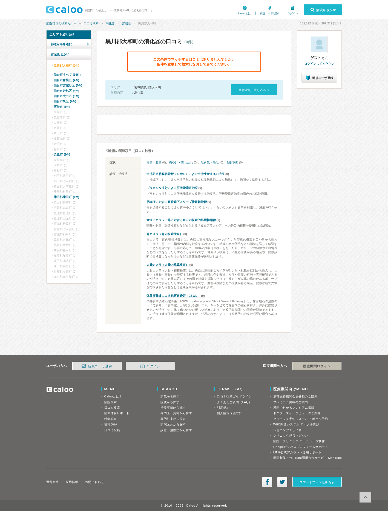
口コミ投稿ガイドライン (234, 396)
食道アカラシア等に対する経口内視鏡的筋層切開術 (181, 220)
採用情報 (72, 482)
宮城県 (126, 23)
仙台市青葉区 (66, 80)
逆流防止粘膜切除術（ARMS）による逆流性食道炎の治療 (185, 174)
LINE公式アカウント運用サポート (297, 452)
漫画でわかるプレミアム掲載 (293, 407)
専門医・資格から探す (176, 413)
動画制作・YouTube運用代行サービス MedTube (307, 457)
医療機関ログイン (316, 366)
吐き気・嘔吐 (210, 162)
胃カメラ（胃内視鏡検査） (164, 234)
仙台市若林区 (66, 90)
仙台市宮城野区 (68, 85)
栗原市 (62, 154)
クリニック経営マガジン (290, 435)
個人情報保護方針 (229, 413)
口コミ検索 (91, 23)
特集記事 (110, 418)
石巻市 (62, 106)
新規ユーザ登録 (269, 13)
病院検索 (110, 402)
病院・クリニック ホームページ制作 (299, 441)
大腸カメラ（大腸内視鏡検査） (167, 264)
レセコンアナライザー (289, 430)
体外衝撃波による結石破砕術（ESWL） (173, 295)
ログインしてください (319, 63)
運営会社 (52, 482)
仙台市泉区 (65, 101)
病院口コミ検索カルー (61, 23)
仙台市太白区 (66, 96)
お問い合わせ (94, 482)
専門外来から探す (173, 418)
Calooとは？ (113, 396)
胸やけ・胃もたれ (181, 162)
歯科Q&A (110, 424)
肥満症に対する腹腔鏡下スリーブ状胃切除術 (176, 202)
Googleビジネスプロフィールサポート (300, 446)
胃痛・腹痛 (154, 162)
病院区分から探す (173, 424)
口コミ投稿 (112, 430)
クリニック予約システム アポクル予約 (300, 418)
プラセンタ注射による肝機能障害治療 (172, 188)
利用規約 (223, 407)
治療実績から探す (173, 407)
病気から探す (169, 396)
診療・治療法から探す (176, 430)
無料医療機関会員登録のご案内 (295, 396)
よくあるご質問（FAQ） (234, 402)
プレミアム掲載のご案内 (290, 402)
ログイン (292, 13)
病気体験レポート (117, 413)
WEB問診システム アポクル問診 (296, 424)
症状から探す (169, 402)
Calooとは (244, 13)
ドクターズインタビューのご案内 (297, 413)
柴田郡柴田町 (66, 197)
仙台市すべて (67, 74)
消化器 (110, 23)
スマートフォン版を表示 (317, 482)
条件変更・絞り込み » (254, 90)
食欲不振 (232, 162)
